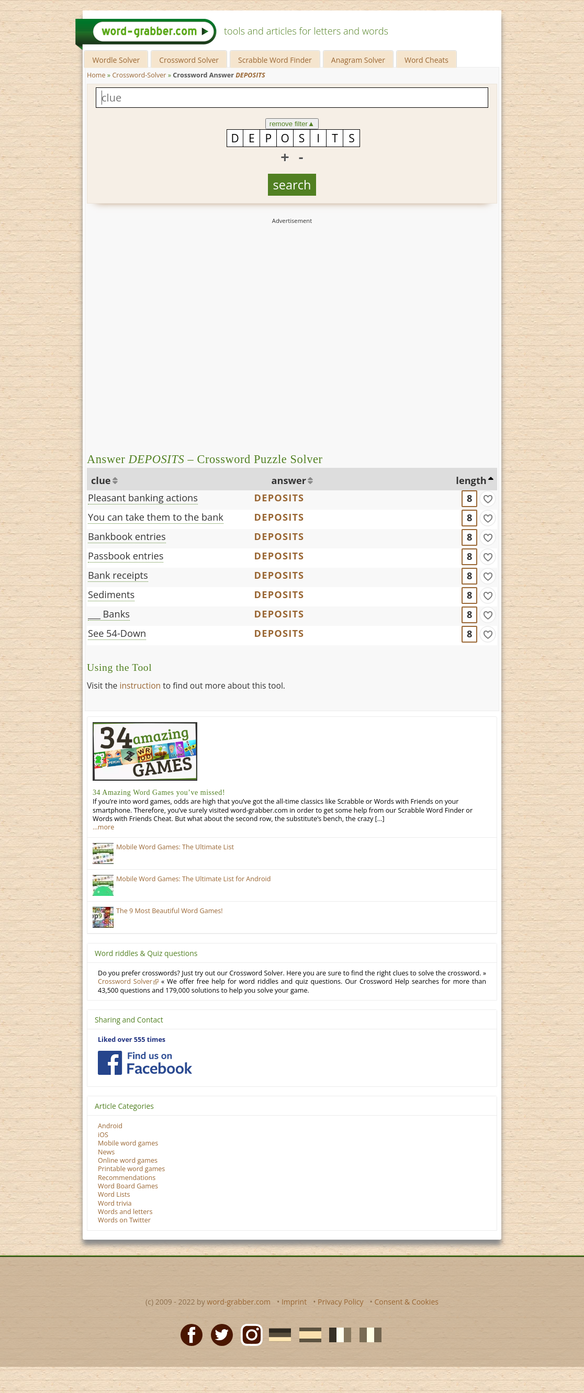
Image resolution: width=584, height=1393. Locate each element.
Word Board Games (128, 1186)
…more (103, 827)
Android (110, 1125)
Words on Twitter (124, 1220)
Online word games (128, 1160)
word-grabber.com (239, 1302)
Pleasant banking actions (143, 497)
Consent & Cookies (406, 1302)
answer (289, 480)
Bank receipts (118, 575)
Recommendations (126, 1177)
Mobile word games (128, 1143)
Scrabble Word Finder (275, 60)
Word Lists (114, 1194)
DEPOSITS (279, 497)
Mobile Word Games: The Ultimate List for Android (193, 878)
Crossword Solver (189, 60)
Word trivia (115, 1203)
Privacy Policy (340, 1302)
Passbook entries (125, 555)
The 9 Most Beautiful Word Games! (169, 910)
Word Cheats (426, 60)
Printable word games (131, 1168)
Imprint (294, 1302)
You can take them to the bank (155, 517)
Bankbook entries (127, 536)
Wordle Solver (116, 60)
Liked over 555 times (131, 1039)
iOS (103, 1134)
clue (101, 480)
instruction (140, 685)
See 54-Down (117, 633)
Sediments (111, 594)
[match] (487, 498)
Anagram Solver (358, 60)
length (471, 480)
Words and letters (125, 1211)
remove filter (292, 124)
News (106, 1152)
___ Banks (109, 614)
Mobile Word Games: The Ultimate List (175, 846)
